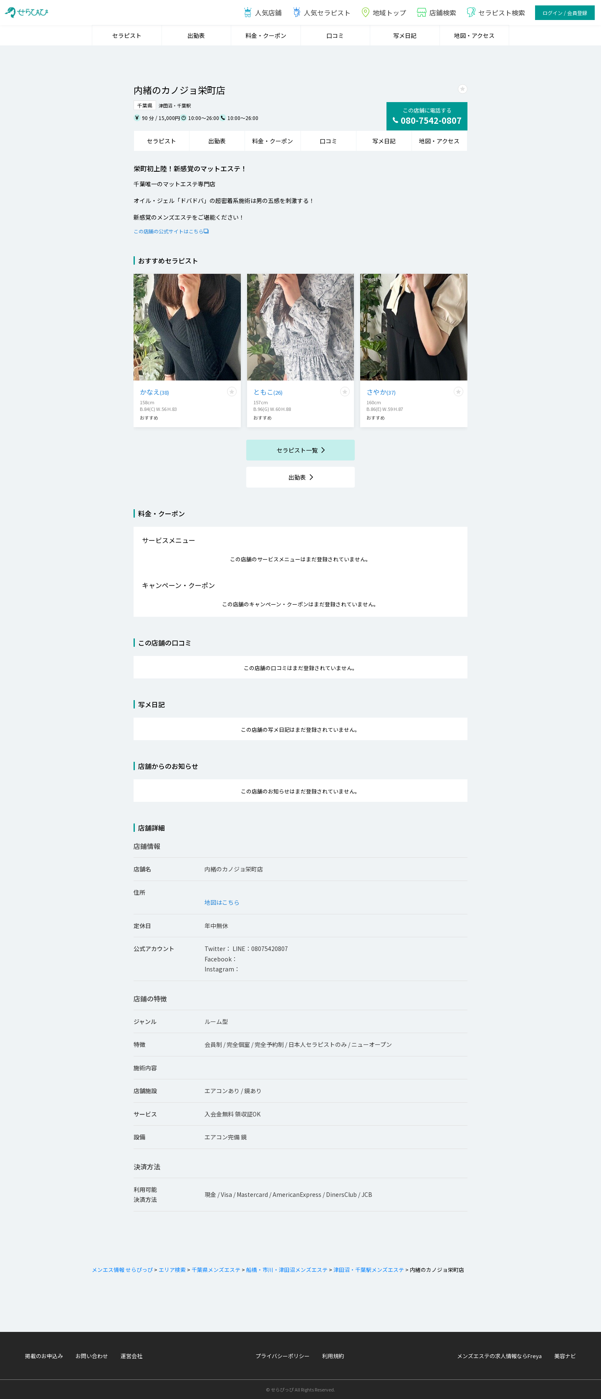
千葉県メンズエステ (215, 1270)
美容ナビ (565, 1356)
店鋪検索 (436, 13)
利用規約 (333, 1356)
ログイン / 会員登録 (565, 12)
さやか (381, 392)
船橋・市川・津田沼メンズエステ (286, 1270)
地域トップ (383, 13)
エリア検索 (171, 1270)
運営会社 (131, 1356)
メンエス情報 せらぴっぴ (122, 1270)
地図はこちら (222, 902)
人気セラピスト (321, 13)
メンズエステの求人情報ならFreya (499, 1356)
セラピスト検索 (495, 13)
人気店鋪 (262, 13)
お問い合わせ (92, 1356)
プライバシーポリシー (282, 1356)
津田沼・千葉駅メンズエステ (368, 1270)
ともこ (268, 392)
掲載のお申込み (44, 1356)
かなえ (154, 392)
